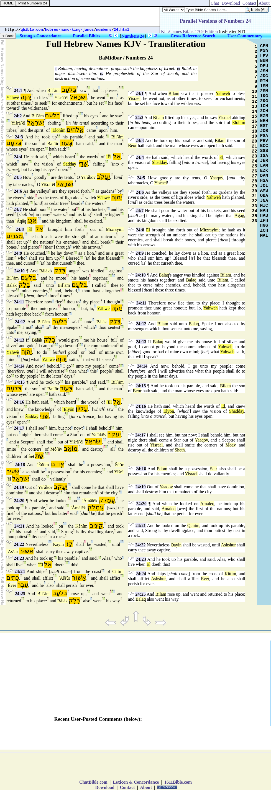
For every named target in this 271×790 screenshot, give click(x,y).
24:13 (19, 340)
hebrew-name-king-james (69, 30)
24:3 (19, 137)
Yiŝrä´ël (61, 97)
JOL (264, 185)
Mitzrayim (209, 230)
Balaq (164, 275)
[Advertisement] (80, 16)
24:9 (18, 253)
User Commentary (244, 35)
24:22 (19, 544)
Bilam (173, 93)
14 (254, 111)
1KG (264, 96)
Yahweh (223, 93)
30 (254, 191)
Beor (132, 145)
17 (254, 126)
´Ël (109, 156)
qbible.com (32, 30)
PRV (264, 140)
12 (254, 101)
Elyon (168, 411)
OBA (264, 195)
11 (254, 96)
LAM (264, 165)
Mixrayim (115, 229)
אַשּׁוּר (26, 551)
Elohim (238, 122)
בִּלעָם (68, 89)
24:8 (20, 229)
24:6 (18, 191)
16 (254, 121)
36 (254, 221)
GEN (264, 46)
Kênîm (81, 526)
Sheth (180, 450)
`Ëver (11, 585)
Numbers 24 (132, 36)
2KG (264, 101)
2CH (264, 111)
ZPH (264, 220)
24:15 (19, 382)
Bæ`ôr (52, 143)
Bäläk (44, 271)
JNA (264, 200)
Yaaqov (216, 177)
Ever (205, 578)
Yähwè (12, 97)
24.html (121, 30)
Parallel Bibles (86, 35)
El (221, 157)
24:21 (19, 526)
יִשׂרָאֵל (78, 97)
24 (254, 161)
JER (264, 160)
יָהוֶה (26, 97)
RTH (264, 81)
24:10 (19, 271)
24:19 (19, 487)
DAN (264, 175)
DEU (264, 66)
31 (254, 196)
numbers (104, 30)
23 (254, 156)
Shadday (159, 162)
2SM (264, 91)
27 (254, 176)
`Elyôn (68, 409)
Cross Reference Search (192, 35)
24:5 (18, 177)
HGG (264, 225)
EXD (264, 51)
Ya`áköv (88, 177)
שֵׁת (39, 455)
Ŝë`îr (119, 464)
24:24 (19, 571)
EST (264, 125)
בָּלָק (60, 270)
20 (254, 141)
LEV (264, 56)
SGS (264, 150)
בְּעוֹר (66, 143)
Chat (214, 3)
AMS (264, 190)
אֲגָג (32, 220)
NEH (264, 120)
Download (230, 3)
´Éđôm (43, 464)
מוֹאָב (71, 448)
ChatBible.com (93, 782)
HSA (264, 180)
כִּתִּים (12, 577)
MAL (264, 235)
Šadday (69, 164)
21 (254, 146)
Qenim (193, 525)
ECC (264, 145)
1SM (264, 86)
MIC (264, 205)
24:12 (20, 321)
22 (254, 151)
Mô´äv (56, 449)
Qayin (176, 545)
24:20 (19, 500)
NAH (264, 210)
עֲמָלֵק (107, 500)
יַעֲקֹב (103, 176)
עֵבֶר (22, 584)
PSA (264, 135)
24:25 (20, 593)
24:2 (18, 115)
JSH (264, 71)
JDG (264, 76)
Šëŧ (31, 456)
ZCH (264, 230)
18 (254, 131)
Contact (249, 3)
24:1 (18, 90)
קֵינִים (96, 525)
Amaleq (207, 503)
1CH (264, 106)
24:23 (19, 558)
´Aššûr (12, 551)
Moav (231, 445)
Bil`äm (53, 90)
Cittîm (118, 571)
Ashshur (228, 545)
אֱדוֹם (57, 464)
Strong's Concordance (41, 35)
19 (254, 136)
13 (254, 106)
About (264, 3)
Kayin (58, 544)
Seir (213, 468)
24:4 (18, 156)
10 (178, 69)
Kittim (230, 573)
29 (254, 186)
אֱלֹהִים (75, 129)
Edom (162, 468)
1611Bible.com (178, 782)
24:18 (20, 464)
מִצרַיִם (14, 236)
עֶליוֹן (82, 408)
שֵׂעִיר (12, 471)
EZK (264, 170)
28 (254, 181)
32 (254, 201)
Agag (239, 215)
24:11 (19, 302)
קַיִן (69, 543)
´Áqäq (20, 221)
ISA (264, 155)
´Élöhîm (58, 130)
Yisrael (134, 98)
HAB (264, 215)
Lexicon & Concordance (136, 782)
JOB (264, 130)
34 (254, 211)
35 (254, 216)
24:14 (19, 366)
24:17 (19, 428)
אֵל (117, 156)
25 (254, 166)
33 (254, 206)
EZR (264, 115)
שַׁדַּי (83, 163)
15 (101, 74)
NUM (264, 61)
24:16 (19, 402)
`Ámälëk (89, 500)
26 (254, 171)
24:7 (18, 209)
